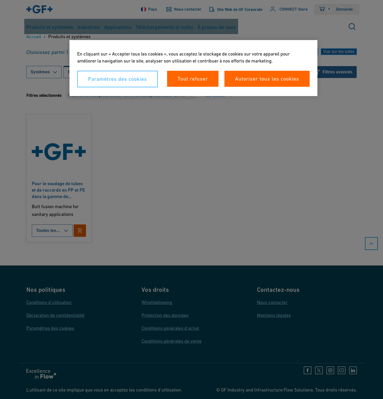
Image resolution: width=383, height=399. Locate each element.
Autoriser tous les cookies (267, 79)
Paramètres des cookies (117, 79)
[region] (193, 68)
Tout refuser (193, 79)
